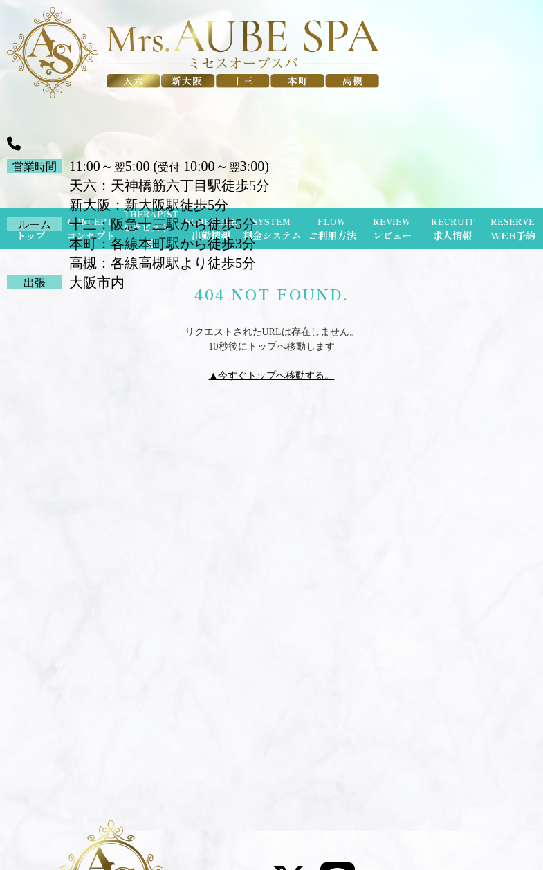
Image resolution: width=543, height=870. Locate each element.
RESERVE (512, 229)
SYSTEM (272, 229)
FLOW (332, 229)
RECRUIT (453, 229)
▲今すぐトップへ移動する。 (272, 375)
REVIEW (392, 229)
